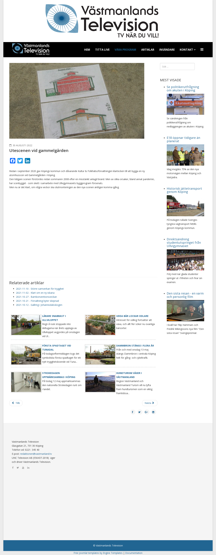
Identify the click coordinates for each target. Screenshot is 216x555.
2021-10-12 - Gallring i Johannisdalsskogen (39, 304)
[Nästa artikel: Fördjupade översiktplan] (149, 403)
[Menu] (202, 49)
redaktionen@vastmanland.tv (36, 453)
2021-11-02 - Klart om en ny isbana (35, 292)
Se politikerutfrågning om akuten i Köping (183, 88)
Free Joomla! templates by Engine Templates (98, 552)
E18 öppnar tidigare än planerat (183, 139)
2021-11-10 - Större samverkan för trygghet (40, 288)
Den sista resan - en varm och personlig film (185, 295)
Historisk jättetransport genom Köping (184, 190)
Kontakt (186, 49)
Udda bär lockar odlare (132, 316)
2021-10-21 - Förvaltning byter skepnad (37, 300)
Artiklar (147, 49)
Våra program (125, 49)
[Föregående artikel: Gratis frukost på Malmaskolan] (15, 403)
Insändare (167, 49)
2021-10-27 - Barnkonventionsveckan (36, 296)
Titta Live (102, 49)
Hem (87, 49)
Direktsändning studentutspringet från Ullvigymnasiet (184, 242)
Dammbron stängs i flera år (135, 345)
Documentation (133, 552)
